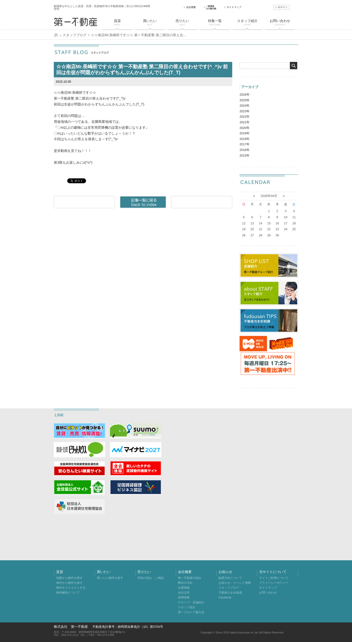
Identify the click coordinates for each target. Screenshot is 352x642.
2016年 (245, 150)
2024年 (245, 105)
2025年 (245, 100)
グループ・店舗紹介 (191, 602)
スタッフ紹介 (187, 607)
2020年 (245, 128)
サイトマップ (268, 587)
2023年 (245, 111)
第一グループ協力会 (191, 612)
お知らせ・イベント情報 (235, 583)
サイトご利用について (273, 578)
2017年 (245, 144)
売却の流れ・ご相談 (150, 578)
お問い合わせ (268, 592)
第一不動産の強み (189, 578)
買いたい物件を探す (110, 578)
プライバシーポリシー (273, 583)
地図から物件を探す (69, 578)
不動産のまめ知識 (230, 592)
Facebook (225, 597)
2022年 (245, 116)
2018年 (245, 139)
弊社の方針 (185, 583)
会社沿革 (184, 592)
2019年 (245, 133)
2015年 (245, 155)
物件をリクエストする (71, 587)
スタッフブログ (75, 35)
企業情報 (184, 587)
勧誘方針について (230, 578)
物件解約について (68, 592)
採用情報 (184, 597)
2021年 (245, 122)
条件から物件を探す (69, 583)
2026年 (245, 94)
